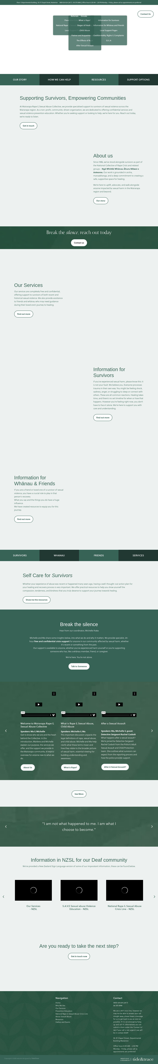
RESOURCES (99, 79)
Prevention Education (64, 1011)
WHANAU (59, 555)
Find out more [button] (23, 314)
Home (58, 1002)
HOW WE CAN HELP (59, 79)
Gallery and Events (63, 1022)
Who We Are (60, 1005)
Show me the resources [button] (37, 599)
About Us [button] (27, 767)
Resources (59, 1019)
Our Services (59, 11)
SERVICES (138, 555)
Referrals (74, 16)
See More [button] (79, 794)
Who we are (45, 11)
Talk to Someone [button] (79, 666)
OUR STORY (20, 79)
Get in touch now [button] (79, 956)
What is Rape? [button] (70, 767)
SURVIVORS (20, 555)
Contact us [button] (79, 242)
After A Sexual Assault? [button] (115, 767)
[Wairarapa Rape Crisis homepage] (19, 14)
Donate (84, 16)
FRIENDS (99, 555)
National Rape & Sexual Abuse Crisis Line (72, 1014)
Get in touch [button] (28, 125)
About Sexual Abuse (63, 1016)
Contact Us (145, 14)
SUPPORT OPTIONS (138, 79)
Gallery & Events (111, 11)
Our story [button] (100, 200)
